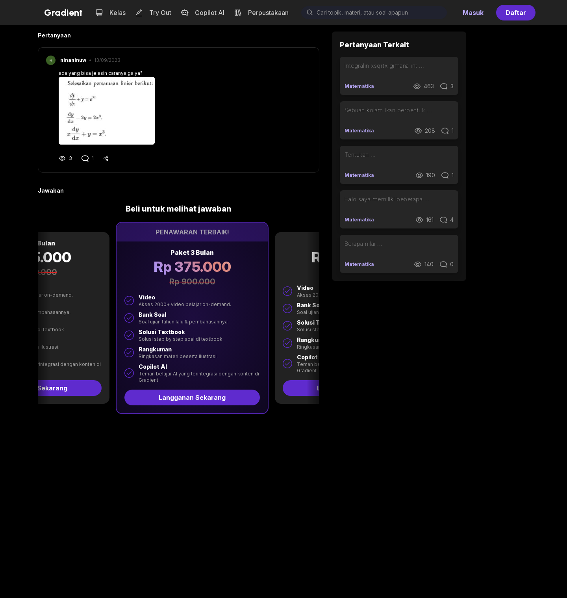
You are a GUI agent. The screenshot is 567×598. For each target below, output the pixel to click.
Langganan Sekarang (79, 397)
